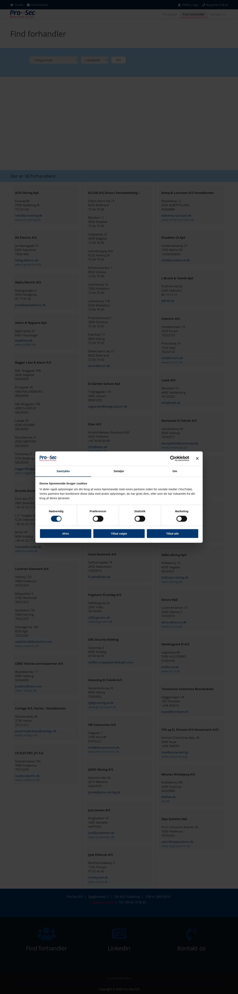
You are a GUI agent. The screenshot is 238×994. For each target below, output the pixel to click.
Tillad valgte (119, 533)
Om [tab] (174, 471)
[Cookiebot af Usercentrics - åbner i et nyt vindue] (173, 458)
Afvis (65, 533)
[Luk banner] (197, 458)
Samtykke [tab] (63, 471)
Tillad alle (172, 533)
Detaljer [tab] (119, 471)
